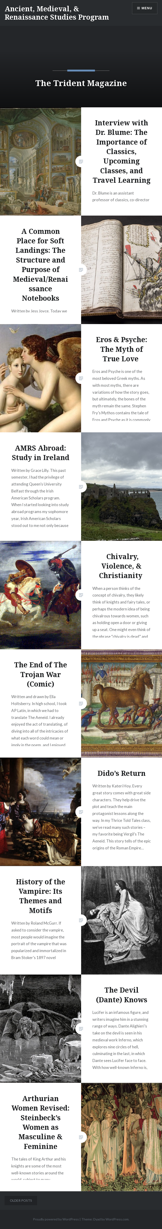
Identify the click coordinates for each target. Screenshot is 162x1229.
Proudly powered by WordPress (56, 1219)
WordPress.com (117, 1219)
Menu (146, 8)
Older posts (21, 1200)
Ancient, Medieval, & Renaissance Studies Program (57, 13)
